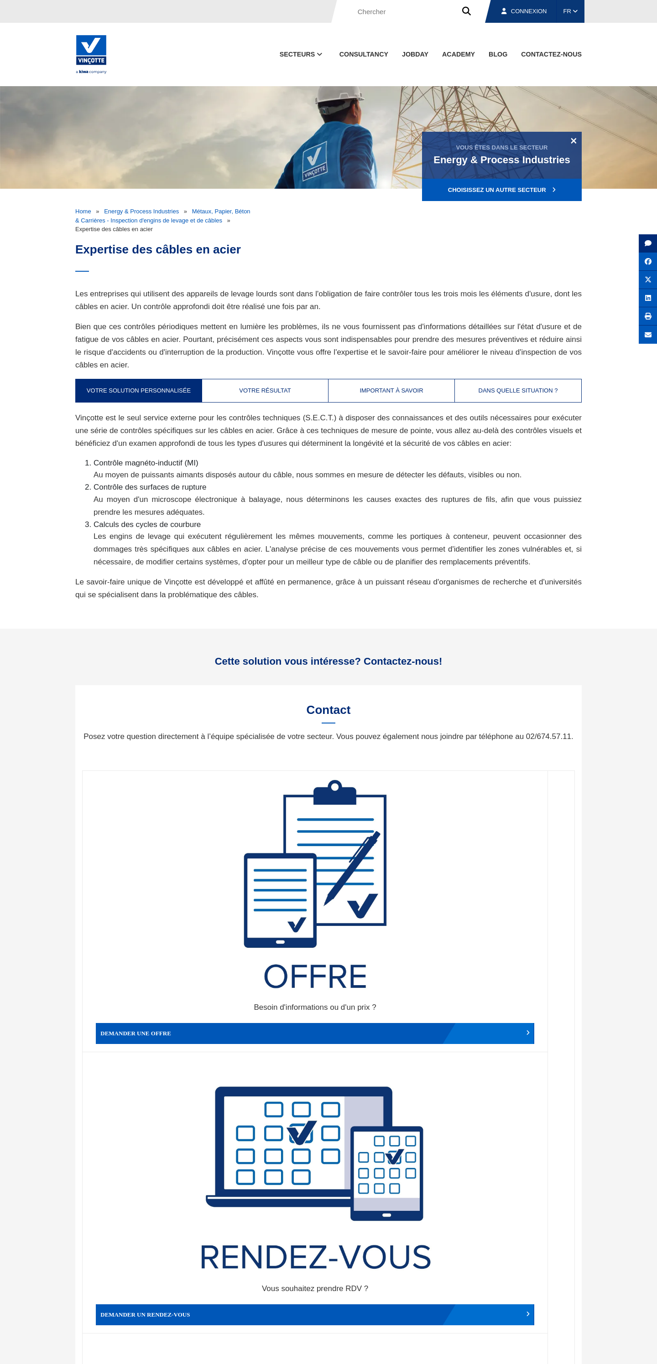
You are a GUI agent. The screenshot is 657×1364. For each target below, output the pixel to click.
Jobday (415, 54)
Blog (498, 54)
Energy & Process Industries (141, 211)
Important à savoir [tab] (391, 390)
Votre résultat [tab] (265, 390)
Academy (458, 54)
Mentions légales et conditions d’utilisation (321, 1348)
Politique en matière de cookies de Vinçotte (438, 1348)
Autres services (390, 1035)
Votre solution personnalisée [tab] (139, 390)
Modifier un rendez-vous (390, 887)
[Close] (573, 140)
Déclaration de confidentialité (538, 1348)
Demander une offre (144, 887)
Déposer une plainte (267, 1035)
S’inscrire (518, 1203)
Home (83, 211)
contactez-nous (551, 54)
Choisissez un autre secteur (502, 189)
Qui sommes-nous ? (375, 1306)
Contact (565, 1306)
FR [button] (570, 11)
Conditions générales (232, 1348)
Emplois (513, 1306)
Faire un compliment (144, 1035)
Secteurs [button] (302, 54)
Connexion (524, 11)
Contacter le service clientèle (515, 887)
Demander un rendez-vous (267, 887)
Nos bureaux (452, 1306)
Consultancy (363, 54)
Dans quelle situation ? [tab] (518, 390)
